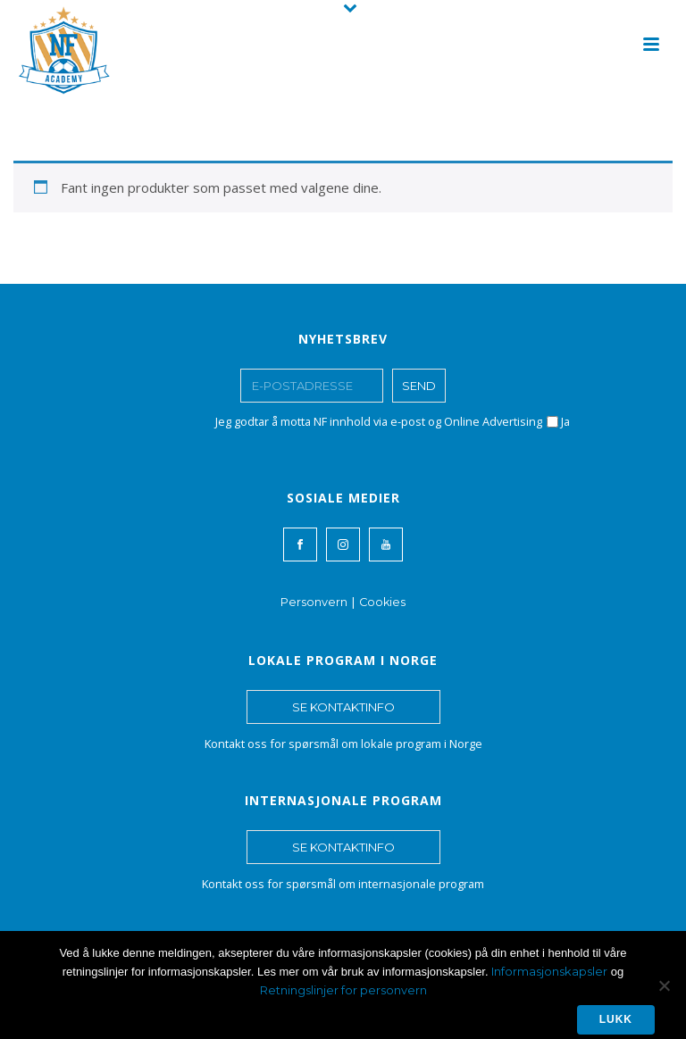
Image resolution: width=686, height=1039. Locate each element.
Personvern (313, 602)
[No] (664, 985)
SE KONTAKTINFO (343, 707)
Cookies (382, 602)
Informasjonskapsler (549, 971)
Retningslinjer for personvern (343, 990)
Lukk (615, 1019)
